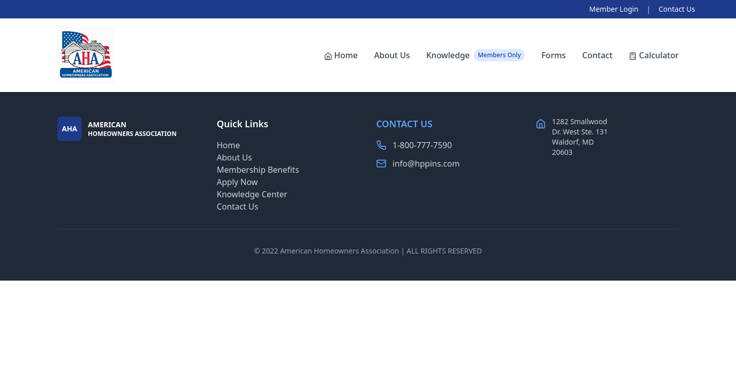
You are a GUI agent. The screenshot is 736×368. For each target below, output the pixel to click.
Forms (553, 55)
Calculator (654, 55)
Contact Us (677, 9)
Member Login (613, 9)
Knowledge (475, 55)
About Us (392, 55)
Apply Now (237, 182)
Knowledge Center (252, 194)
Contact (597, 55)
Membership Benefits (258, 169)
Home (341, 55)
